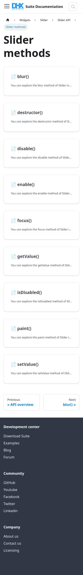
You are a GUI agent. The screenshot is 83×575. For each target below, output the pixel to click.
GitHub (9, 482)
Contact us (12, 543)
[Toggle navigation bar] (7, 6)
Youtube (10, 489)
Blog (7, 450)
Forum (9, 457)
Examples (11, 443)
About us (11, 536)
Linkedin (11, 510)
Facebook (11, 496)
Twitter (9, 503)
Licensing (11, 550)
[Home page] (8, 20)
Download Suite (17, 436)
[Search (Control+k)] (73, 6)
